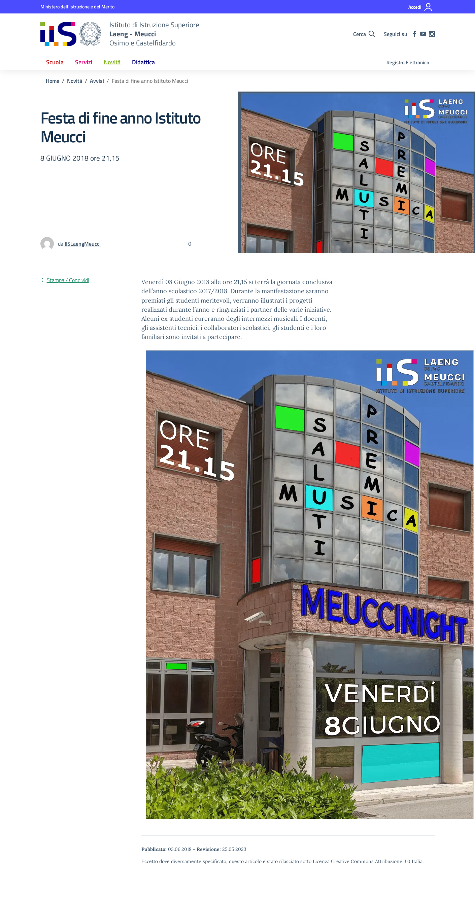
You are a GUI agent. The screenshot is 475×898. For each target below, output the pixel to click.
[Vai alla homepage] (70, 34)
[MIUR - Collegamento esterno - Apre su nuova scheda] (77, 6)
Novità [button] (112, 62)
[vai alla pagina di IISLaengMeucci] (83, 244)
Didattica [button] (143, 62)
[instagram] (432, 34)
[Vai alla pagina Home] (52, 81)
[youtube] (423, 34)
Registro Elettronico (407, 62)
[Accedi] (420, 7)
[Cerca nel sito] (364, 34)
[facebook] (414, 34)
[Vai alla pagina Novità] (74, 81)
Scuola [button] (55, 62)
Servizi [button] (83, 62)
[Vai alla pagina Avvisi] (97, 81)
